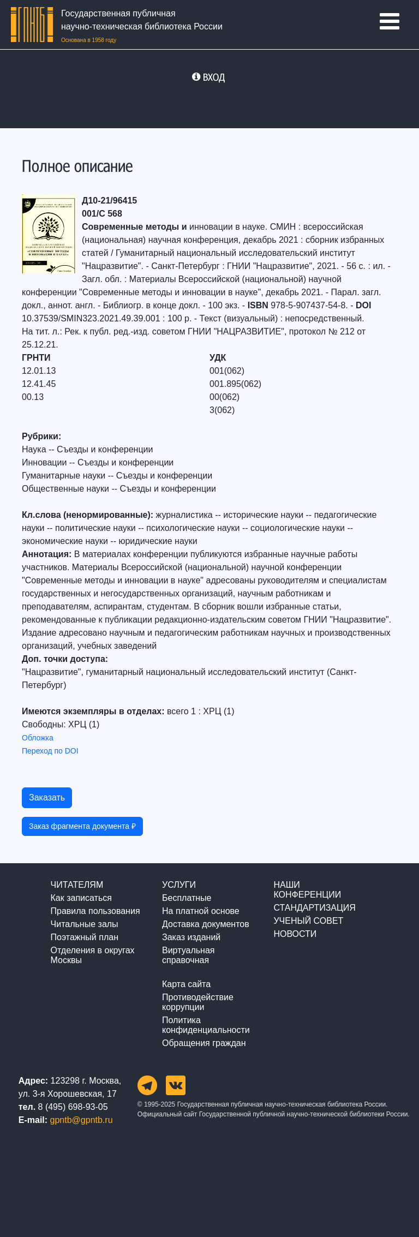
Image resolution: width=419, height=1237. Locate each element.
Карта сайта (186, 984)
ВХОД (214, 77)
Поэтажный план (84, 937)
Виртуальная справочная (188, 955)
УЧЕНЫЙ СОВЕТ (308, 920)
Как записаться (81, 898)
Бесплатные (187, 898)
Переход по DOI (50, 750)
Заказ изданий (191, 937)
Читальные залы (84, 924)
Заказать (47, 797)
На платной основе (201, 911)
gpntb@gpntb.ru (81, 1120)
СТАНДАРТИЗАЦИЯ (314, 907)
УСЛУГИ (179, 884)
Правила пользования (95, 911)
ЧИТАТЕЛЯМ (77, 884)
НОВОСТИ (294, 934)
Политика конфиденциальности (206, 1025)
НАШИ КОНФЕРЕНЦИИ (307, 889)
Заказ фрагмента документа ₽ (82, 826)
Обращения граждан (204, 1043)
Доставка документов (205, 924)
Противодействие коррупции (198, 1002)
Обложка (37, 737)
